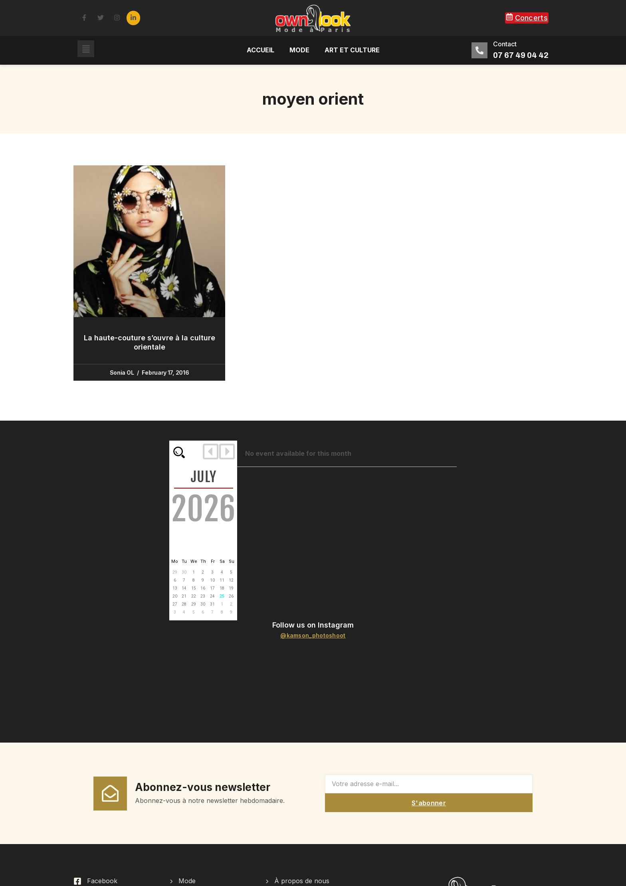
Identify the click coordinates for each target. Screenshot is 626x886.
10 (212, 580)
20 (174, 596)
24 (212, 596)
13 (174, 588)
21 (184, 596)
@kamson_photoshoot (312, 635)
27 (174, 604)
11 (222, 580)
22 (193, 596)
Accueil (260, 50)
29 (174, 572)
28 (184, 604)
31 (212, 604)
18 (222, 588)
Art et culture (352, 50)
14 (184, 588)
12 (231, 580)
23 (202, 596)
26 (231, 596)
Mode (299, 50)
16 (202, 588)
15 (193, 588)
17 (212, 588)
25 (222, 596)
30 (184, 572)
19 (231, 588)
